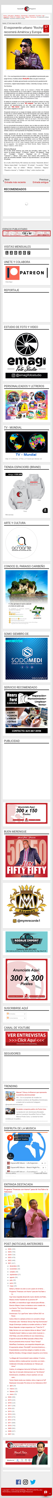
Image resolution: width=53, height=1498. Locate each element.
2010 (10, 1426)
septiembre (14, 1275)
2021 (10, 1263)
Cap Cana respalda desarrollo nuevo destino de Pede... (28, 1297)
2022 (10, 1260)
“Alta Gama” (15, 107)
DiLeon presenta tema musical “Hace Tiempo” (25, 1342)
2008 (10, 1431)
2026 (10, 1249)
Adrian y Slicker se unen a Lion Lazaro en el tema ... (27, 1289)
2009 (10, 1428)
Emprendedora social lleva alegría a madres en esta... (27, 1350)
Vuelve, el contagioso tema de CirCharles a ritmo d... (27, 1369)
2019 (10, 1400)
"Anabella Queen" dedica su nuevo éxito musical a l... (27, 1333)
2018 (10, 1403)
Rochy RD (26, 79)
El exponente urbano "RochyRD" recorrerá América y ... (27, 1347)
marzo (12, 1389)
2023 (10, 1257)
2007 (10, 1434)
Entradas (11, 1014)
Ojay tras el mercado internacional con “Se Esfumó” (27, 1372)
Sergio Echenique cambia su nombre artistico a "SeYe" (28, 1324)
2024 (10, 1255)
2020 (10, 1397)
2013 (10, 1417)
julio (11, 1280)
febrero (12, 1391)
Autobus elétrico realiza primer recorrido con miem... (27, 1361)
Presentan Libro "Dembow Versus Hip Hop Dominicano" (28, 1322)
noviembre (13, 1269)
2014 (10, 1414)
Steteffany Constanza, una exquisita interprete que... (27, 1344)
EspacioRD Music (11, 1176)
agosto (12, 1277)
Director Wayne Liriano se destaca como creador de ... (27, 1305)
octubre (12, 1272)
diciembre (13, 1266)
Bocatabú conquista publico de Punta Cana (31, 1109)
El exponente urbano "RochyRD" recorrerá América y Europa (25, 30)
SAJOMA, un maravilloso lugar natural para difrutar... (27, 1303)
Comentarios (12, 1018)
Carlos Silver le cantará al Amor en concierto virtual (27, 1319)
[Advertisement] (26, 771)
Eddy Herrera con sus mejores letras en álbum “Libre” (27, 1330)
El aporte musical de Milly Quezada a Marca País (26, 1339)
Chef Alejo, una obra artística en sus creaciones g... (27, 1336)
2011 (10, 1423)
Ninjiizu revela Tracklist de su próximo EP (23, 1300)
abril (11, 1386)
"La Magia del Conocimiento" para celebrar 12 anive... (27, 1358)
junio (11, 1283)
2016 (10, 1408)
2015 (10, 1411)
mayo (12, 1286)
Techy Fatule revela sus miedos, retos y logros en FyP (27, 1380)
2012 (10, 1420)
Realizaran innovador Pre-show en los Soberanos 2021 (28, 1383)
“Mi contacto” (29, 103)
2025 (10, 1252)
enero (12, 1394)
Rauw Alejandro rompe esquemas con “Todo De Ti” (26, 1327)
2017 (10, 1406)
